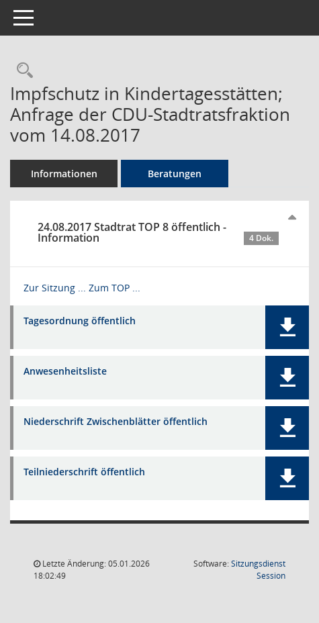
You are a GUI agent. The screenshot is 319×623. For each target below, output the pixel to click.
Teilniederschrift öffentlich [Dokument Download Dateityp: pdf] (84, 472)
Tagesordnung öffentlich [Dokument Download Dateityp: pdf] (80, 321)
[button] (287, 327)
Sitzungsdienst (258, 569)
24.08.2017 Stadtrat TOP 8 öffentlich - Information (158, 232)
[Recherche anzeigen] (21, 71)
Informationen (64, 173)
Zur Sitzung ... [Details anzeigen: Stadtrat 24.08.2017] (55, 287)
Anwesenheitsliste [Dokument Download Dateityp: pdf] (65, 371)
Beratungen (174, 173)
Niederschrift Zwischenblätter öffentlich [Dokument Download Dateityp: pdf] (116, 422)
